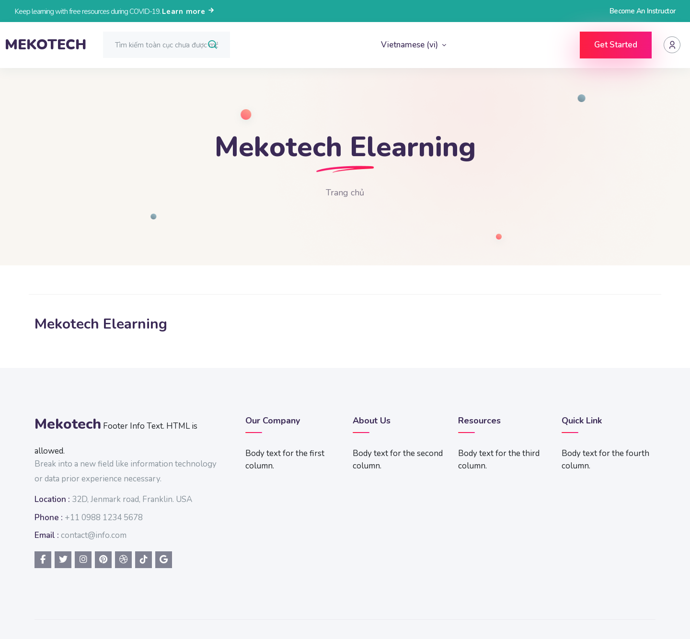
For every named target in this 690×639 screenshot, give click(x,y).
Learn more (188, 11)
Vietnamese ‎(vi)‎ (410, 44)
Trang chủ (345, 192)
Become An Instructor (643, 11)
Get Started (615, 44)
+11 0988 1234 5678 (104, 517)
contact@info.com (93, 535)
